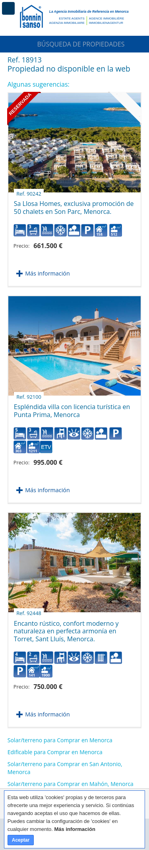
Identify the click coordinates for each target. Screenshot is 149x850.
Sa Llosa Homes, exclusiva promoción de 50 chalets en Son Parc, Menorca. (74, 204)
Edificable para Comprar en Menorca (55, 752)
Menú (8, 8)
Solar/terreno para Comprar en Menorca (60, 740)
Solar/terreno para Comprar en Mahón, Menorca (71, 784)
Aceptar (21, 840)
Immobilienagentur (106, 23)
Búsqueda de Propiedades (74, 44)
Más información (47, 273)
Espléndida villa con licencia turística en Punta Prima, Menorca (72, 407)
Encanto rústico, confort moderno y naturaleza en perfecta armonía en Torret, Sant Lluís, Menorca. (66, 628)
